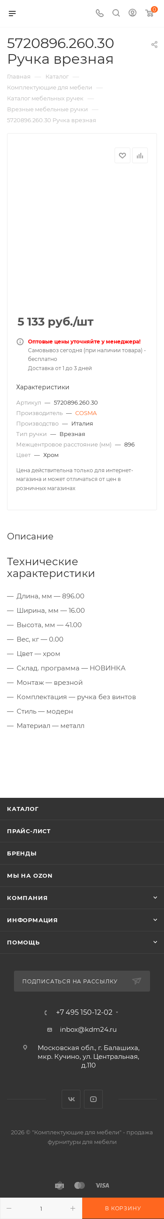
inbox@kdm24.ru (88, 1029)
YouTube (93, 1099)
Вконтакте (71, 1099)
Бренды (22, 853)
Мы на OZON (30, 875)
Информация (32, 920)
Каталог (23, 808)
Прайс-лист (29, 831)
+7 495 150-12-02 (84, 1012)
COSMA (86, 412)
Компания (27, 897)
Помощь (23, 942)
